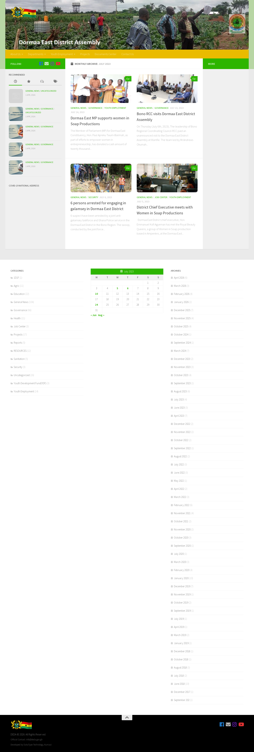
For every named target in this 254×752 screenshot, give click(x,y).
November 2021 (182, 513)
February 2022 (181, 505)
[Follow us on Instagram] (52, 63)
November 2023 (182, 367)
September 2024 (182, 342)
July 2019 (179, 618)
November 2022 (182, 432)
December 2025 (182, 310)
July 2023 (179, 399)
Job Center (161, 197)
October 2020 (181, 537)
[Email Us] (46, 63)
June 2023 (179, 407)
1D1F (16, 277)
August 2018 (180, 667)
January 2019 (181, 643)
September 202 (181, 700)
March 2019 (180, 635)
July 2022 (179, 464)
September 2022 (182, 448)
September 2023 (182, 383)
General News (78, 107)
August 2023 (180, 391)
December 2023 (182, 359)
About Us (15, 54)
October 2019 (181, 602)
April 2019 (179, 627)
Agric (16, 285)
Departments (35, 54)
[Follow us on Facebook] (41, 63)
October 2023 (181, 375)
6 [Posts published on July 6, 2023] (127, 288)
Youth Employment (62, 54)
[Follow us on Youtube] (58, 63)
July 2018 (179, 675)
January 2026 (181, 302)
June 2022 (179, 472)
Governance (95, 107)
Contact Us (127, 54)
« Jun (93, 315)
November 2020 (182, 529)
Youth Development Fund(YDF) (30, 383)
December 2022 (182, 424)
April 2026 (179, 277)
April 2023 (179, 415)
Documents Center (105, 54)
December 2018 (182, 651)
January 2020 (181, 578)
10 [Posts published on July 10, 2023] (96, 293)
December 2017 (182, 692)
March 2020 (180, 562)
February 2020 (181, 570)
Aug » (101, 315)
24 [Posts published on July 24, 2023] (96, 304)
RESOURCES (20, 350)
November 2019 (182, 594)
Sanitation (19, 359)
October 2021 (181, 521)
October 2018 (181, 659)
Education (19, 294)
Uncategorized (48, 91)
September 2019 (182, 610)
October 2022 (181, 440)
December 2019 (182, 586)
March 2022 (180, 497)
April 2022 (179, 489)
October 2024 (181, 334)
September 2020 (182, 545)
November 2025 (182, 318)
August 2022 (180, 456)
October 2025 (181, 326)
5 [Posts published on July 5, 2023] (117, 288)
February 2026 (181, 294)
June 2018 (179, 683)
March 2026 (180, 285)
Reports (18, 342)
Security (93, 197)
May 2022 (179, 480)
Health (17, 318)
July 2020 (179, 553)
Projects (85, 54)
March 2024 (180, 350)
